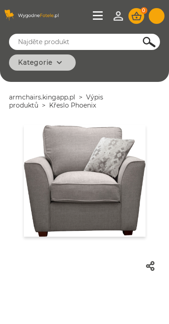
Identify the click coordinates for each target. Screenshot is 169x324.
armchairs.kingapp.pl (42, 97)
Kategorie (35, 62)
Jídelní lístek (100, 15)
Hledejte (144, 42)
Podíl (153, 266)
